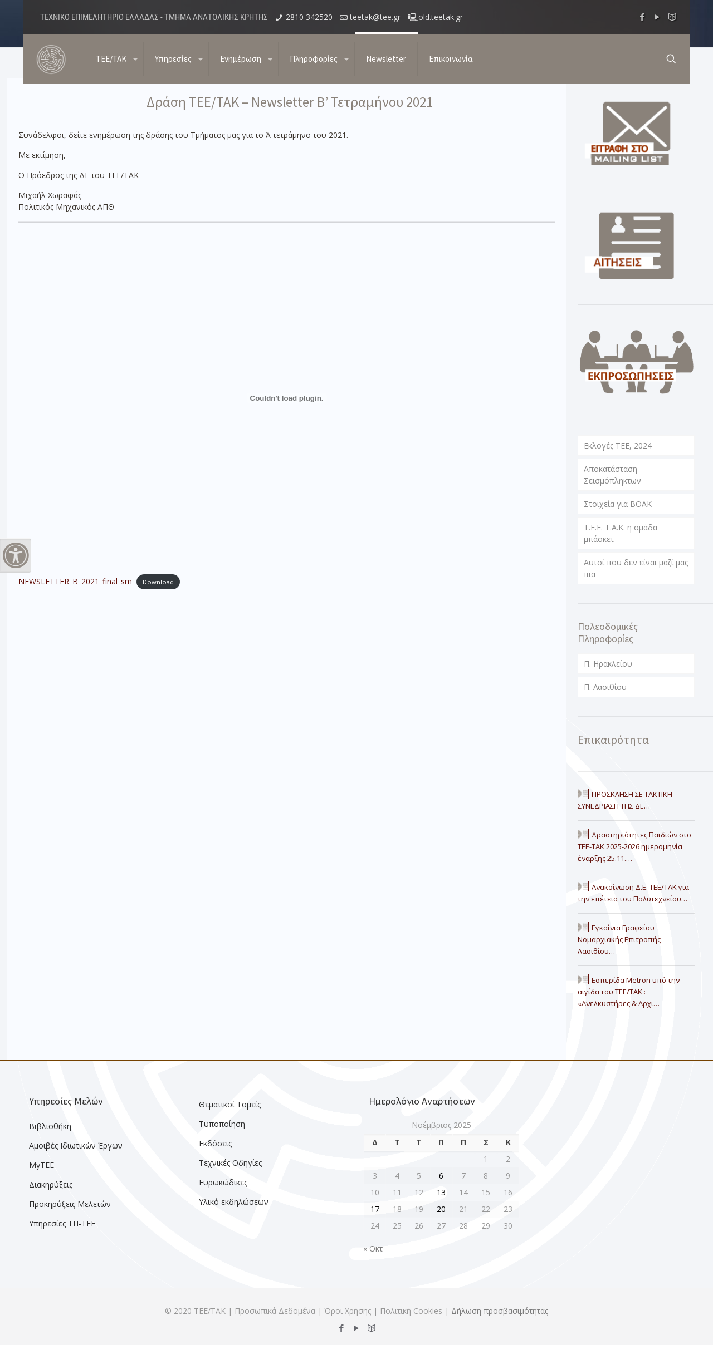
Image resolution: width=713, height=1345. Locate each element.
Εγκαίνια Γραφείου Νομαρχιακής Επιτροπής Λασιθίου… (619, 939)
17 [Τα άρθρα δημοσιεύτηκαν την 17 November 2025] (374, 1209)
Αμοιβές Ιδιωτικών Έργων (76, 1145)
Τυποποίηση (222, 1124)
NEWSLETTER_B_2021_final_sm (75, 581)
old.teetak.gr (440, 17)
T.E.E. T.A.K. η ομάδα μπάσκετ (620, 533)
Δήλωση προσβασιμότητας (499, 1310)
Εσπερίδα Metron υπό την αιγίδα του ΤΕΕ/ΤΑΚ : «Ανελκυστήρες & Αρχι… (629, 991)
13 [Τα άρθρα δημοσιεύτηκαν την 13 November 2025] (441, 1192)
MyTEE (41, 1165)
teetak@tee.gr (375, 17)
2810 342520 (309, 17)
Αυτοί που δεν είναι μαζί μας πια (636, 568)
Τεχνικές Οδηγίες (230, 1162)
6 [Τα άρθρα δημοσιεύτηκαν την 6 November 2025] (441, 1175)
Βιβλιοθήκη (50, 1126)
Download (158, 582)
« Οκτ (373, 1248)
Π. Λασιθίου (605, 687)
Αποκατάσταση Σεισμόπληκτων (612, 475)
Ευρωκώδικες (223, 1182)
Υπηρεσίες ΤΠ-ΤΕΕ (62, 1223)
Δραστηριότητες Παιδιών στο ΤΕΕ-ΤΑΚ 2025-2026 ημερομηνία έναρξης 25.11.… (634, 846)
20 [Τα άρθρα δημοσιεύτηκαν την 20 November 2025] (441, 1209)
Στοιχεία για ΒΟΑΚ (618, 504)
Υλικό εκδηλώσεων (233, 1201)
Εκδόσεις (215, 1143)
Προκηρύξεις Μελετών (70, 1204)
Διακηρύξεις (50, 1184)
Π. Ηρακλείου (608, 663)
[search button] (671, 59)
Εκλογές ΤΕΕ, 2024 (618, 445)
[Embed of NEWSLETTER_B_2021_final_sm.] (286, 398)
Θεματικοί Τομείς (230, 1104)
